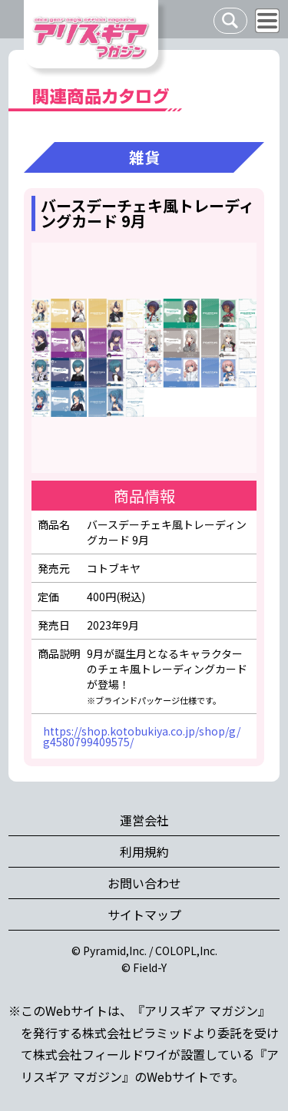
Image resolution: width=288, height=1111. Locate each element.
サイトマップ (144, 914)
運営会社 (144, 820)
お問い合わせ (144, 883)
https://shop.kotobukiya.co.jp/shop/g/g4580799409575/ (141, 736)
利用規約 (144, 851)
